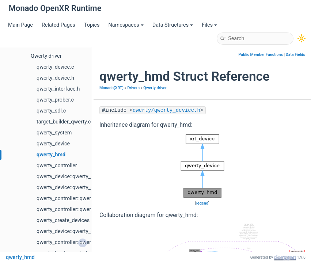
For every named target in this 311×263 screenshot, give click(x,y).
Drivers (133, 87)
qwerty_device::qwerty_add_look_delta (81, 177)
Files (209, 25)
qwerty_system (54, 133)
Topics (92, 25)
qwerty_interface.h (58, 89)
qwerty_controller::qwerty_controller (78, 198)
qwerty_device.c (55, 67)
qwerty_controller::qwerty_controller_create (87, 209)
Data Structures (172, 25)
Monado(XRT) (111, 87)
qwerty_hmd (51, 155)
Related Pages (58, 25)
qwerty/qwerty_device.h (166, 110)
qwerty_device (53, 144)
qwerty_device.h (55, 78)
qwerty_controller (57, 166)
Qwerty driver (46, 56)
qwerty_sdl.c (51, 111)
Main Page (20, 25)
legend (202, 203)
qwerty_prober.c (55, 100)
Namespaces (125, 25)
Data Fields (295, 54)
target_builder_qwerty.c (64, 122)
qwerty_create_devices (63, 220)
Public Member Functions (260, 54)
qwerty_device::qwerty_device (71, 231)
